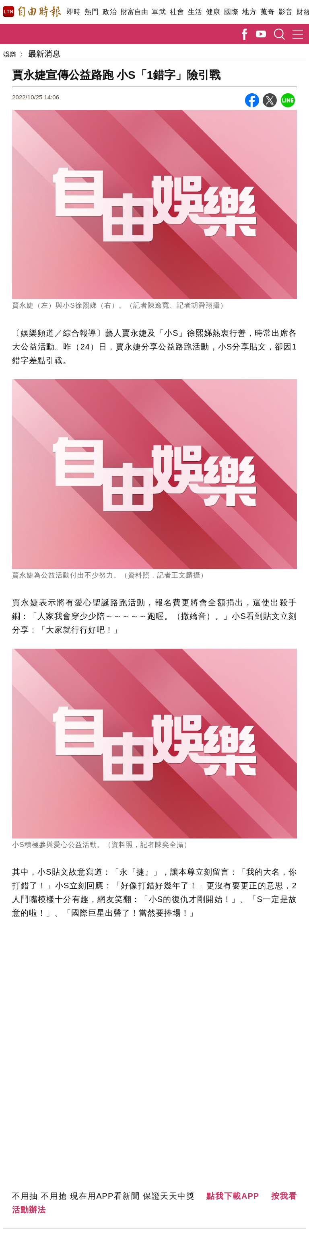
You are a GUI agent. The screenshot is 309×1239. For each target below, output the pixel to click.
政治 (110, 12)
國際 (231, 12)
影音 (285, 12)
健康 (213, 12)
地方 (249, 12)
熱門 (91, 12)
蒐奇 (267, 12)
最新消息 (44, 53)
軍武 (159, 12)
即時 (73, 12)
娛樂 (9, 54)
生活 (195, 12)
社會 (177, 12)
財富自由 (134, 12)
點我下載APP (232, 1196)
